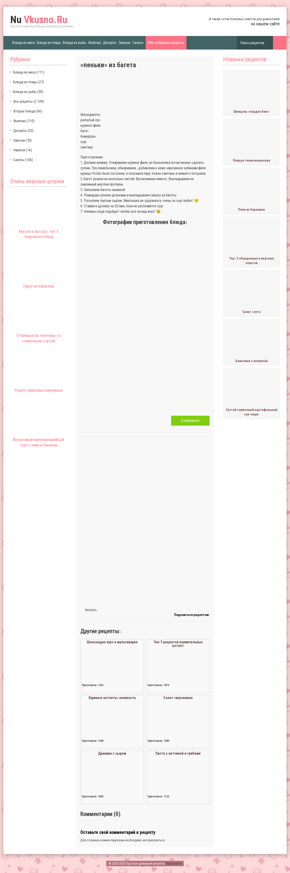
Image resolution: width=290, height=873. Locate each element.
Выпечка (94, 43)
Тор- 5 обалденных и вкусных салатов (251, 260)
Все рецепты (23, 101)
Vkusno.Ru (38, 20)
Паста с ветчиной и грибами (178, 753)
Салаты (138, 43)
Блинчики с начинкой (251, 361)
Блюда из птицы (49, 43)
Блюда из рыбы (74, 43)
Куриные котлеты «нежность (112, 698)
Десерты (109, 43)
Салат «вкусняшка (178, 698)
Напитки (19, 150)
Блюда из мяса (23, 43)
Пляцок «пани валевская (251, 160)
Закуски (124, 43)
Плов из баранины (251, 210)
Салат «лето (251, 312)
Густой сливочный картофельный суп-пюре (251, 412)
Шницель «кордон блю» (251, 112)
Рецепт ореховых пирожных (38, 390)
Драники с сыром (112, 753)
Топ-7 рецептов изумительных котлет (178, 644)
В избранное (190, 420)
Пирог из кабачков (38, 286)
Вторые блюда (24, 111)
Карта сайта (173, 863)
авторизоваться (153, 840)
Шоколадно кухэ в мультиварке (112, 642)
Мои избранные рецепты (166, 43)
